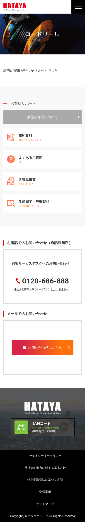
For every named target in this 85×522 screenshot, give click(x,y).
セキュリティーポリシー (45, 455)
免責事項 (45, 491)
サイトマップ (45, 504)
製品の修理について (42, 117)
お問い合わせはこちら (42, 347)
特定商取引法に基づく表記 (45, 479)
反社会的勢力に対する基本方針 (45, 467)
